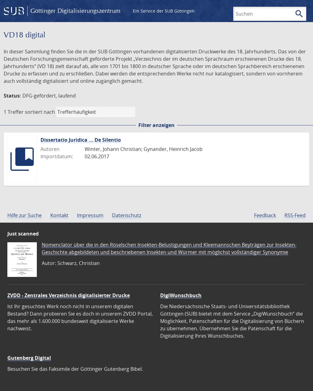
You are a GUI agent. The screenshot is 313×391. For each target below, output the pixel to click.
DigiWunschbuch (181, 295)
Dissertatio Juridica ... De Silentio (81, 139)
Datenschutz (126, 215)
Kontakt (59, 215)
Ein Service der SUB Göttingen (164, 11)
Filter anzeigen (156, 125)
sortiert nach (40, 112)
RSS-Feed (295, 215)
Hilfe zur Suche (24, 215)
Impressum (90, 215)
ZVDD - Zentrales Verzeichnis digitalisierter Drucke (68, 295)
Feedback (265, 215)
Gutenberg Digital (29, 358)
